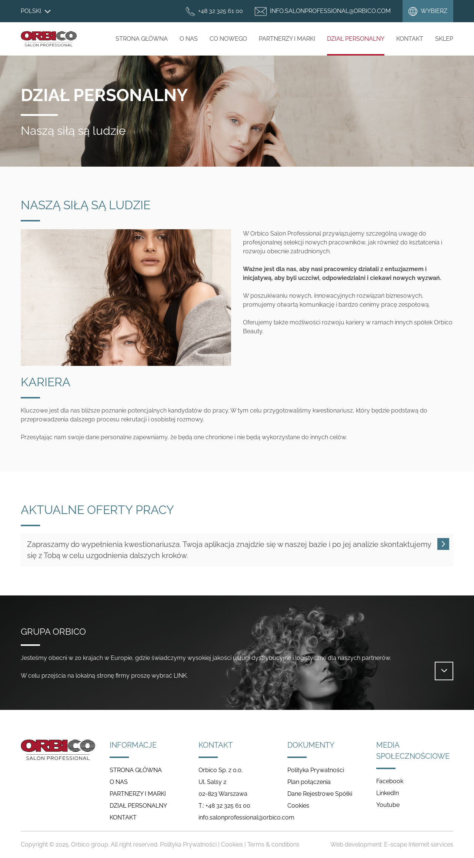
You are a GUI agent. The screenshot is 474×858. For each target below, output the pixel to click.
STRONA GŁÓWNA (142, 38)
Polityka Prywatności (315, 770)
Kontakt (409, 38)
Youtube (388, 804)
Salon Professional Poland (49, 39)
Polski (36, 10)
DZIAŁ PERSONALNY (355, 38)
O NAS (189, 38)
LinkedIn (387, 793)
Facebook (389, 781)
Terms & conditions (273, 844)
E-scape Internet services (418, 844)
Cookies (298, 805)
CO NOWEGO (228, 38)
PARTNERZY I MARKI (287, 38)
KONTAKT (123, 817)
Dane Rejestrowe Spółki (319, 793)
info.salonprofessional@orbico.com (246, 817)
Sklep (444, 38)
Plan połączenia (309, 781)
